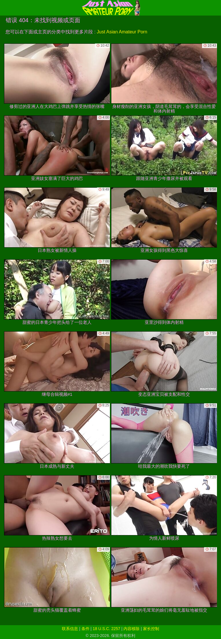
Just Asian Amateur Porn (122, 31)
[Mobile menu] (5, 7)
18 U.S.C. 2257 (106, 628)
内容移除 (131, 628)
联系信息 (70, 628)
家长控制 (151, 628)
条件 (85, 628)
